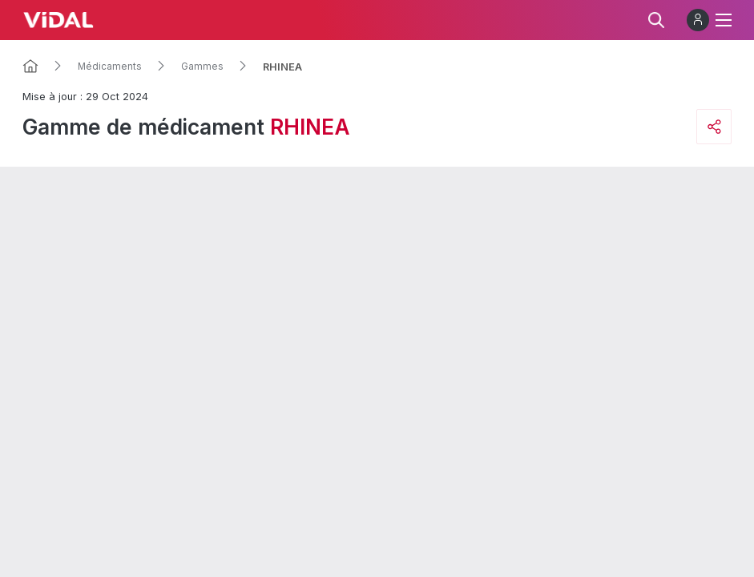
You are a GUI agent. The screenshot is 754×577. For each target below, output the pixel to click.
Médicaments (110, 66)
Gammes (202, 66)
